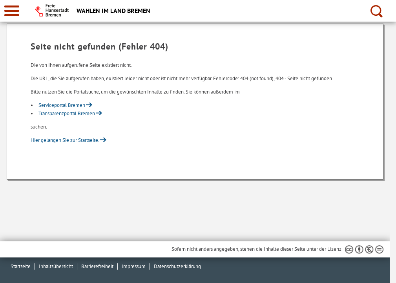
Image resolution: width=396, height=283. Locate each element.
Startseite (21, 266)
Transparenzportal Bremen (66, 113)
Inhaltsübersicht (56, 266)
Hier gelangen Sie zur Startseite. (65, 140)
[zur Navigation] (12, 11)
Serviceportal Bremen (61, 105)
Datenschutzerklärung (177, 266)
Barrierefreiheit (97, 266)
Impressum (134, 266)
